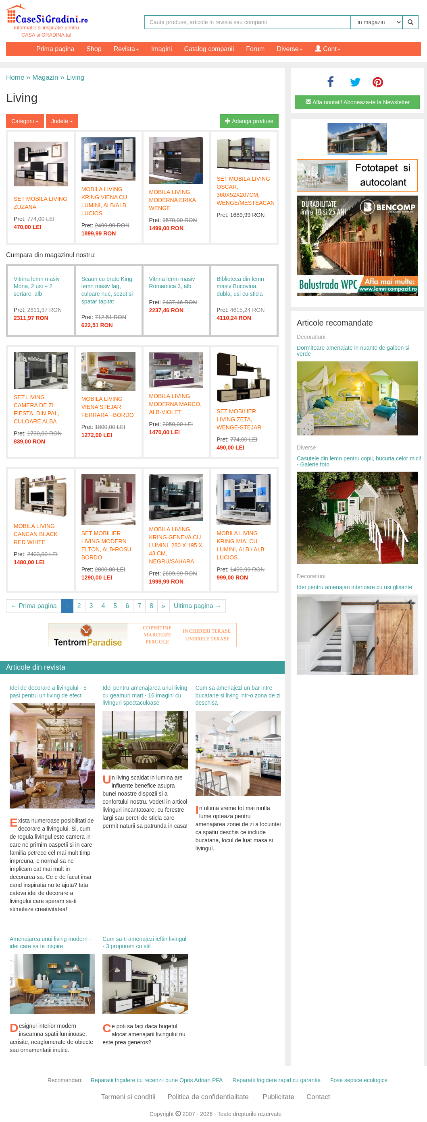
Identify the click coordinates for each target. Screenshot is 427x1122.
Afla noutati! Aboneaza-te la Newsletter (358, 102)
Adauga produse (249, 121)
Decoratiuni (311, 337)
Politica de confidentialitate (208, 1097)
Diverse (289, 48)
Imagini (161, 48)
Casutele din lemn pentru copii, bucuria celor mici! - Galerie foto (359, 461)
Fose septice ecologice (358, 1080)
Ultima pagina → (197, 605)
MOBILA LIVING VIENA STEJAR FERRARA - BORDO (107, 407)
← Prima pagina (33, 605)
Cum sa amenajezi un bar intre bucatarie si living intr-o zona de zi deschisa (238, 695)
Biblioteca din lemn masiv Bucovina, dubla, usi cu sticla (240, 286)
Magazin (42, 77)
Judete (62, 121)
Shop (93, 48)
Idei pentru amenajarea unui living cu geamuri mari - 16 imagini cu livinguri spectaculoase (144, 695)
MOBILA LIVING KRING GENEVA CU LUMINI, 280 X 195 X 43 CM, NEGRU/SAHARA (175, 545)
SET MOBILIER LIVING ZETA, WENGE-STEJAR (239, 419)
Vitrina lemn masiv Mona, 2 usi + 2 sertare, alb (37, 286)
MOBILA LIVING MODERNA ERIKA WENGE (172, 200)
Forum (255, 48)
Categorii (25, 121)
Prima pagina (55, 48)
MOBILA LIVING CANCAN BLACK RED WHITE (36, 534)
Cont (328, 48)
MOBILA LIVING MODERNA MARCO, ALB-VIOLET (175, 404)
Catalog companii (209, 48)
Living (72, 77)
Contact (318, 1097)
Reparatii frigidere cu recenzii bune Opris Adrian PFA (157, 1080)
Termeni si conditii (128, 1097)
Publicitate (278, 1097)
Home (15, 77)
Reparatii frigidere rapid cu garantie (276, 1080)
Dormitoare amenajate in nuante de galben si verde (353, 350)
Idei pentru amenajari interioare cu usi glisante (354, 587)
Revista (126, 48)
